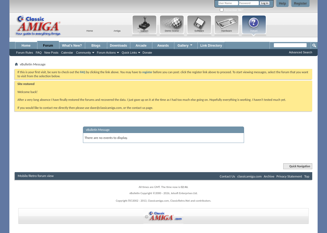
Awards (163, 45)
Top (306, 176)
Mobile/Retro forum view (36, 176)
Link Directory (211, 45)
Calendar (67, 52)
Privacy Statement (289, 176)
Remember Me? (231, 10)
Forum (48, 45)
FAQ (39, 52)
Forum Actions (106, 52)
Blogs (96, 45)
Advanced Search (300, 52)
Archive (269, 176)
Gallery (185, 45)
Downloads (118, 45)
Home (25, 45)
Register (300, 3)
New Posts (51, 52)
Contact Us (227, 176)
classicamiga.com (249, 176)
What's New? (72, 45)
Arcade (141, 45)
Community (83, 52)
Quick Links (129, 52)
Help (282, 3)
